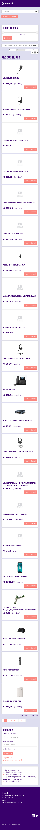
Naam (28, 50)
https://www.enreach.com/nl (12, 802)
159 (21, 720)
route (3, 800)
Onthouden (9, 749)
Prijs (35, 50)
